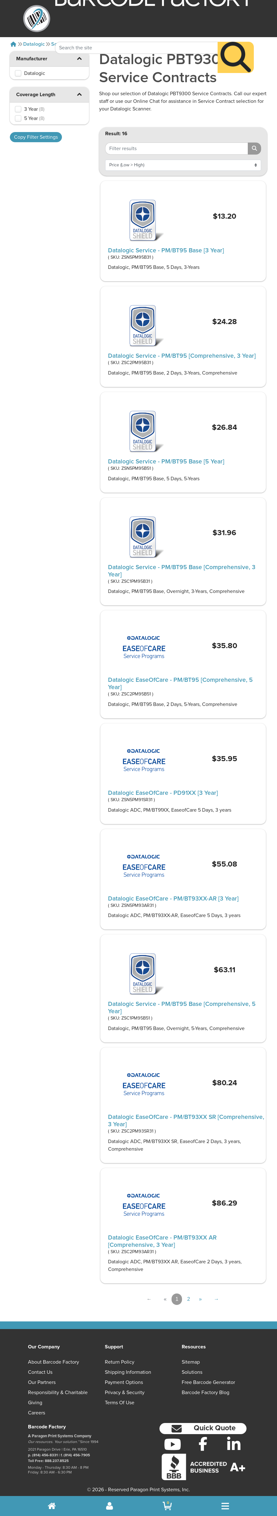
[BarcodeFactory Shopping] (167, 1506)
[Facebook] (203, 1444)
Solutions (192, 1372)
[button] (79, 58)
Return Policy (119, 1362)
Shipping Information (128, 1372)
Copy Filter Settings (36, 137)
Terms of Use (119, 1402)
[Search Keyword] (136, 33)
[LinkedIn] (234, 1444)
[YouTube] (172, 1444)
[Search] (236, 42)
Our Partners (42, 1382)
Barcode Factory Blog (205, 1392)
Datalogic (34, 44)
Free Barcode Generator (208, 1382)
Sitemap (191, 1362)
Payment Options (124, 1382)
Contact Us (40, 1372)
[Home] (13, 44)
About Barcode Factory (53, 1362)
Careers (36, 1412)
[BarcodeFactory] (36, 18)
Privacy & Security (125, 1392)
